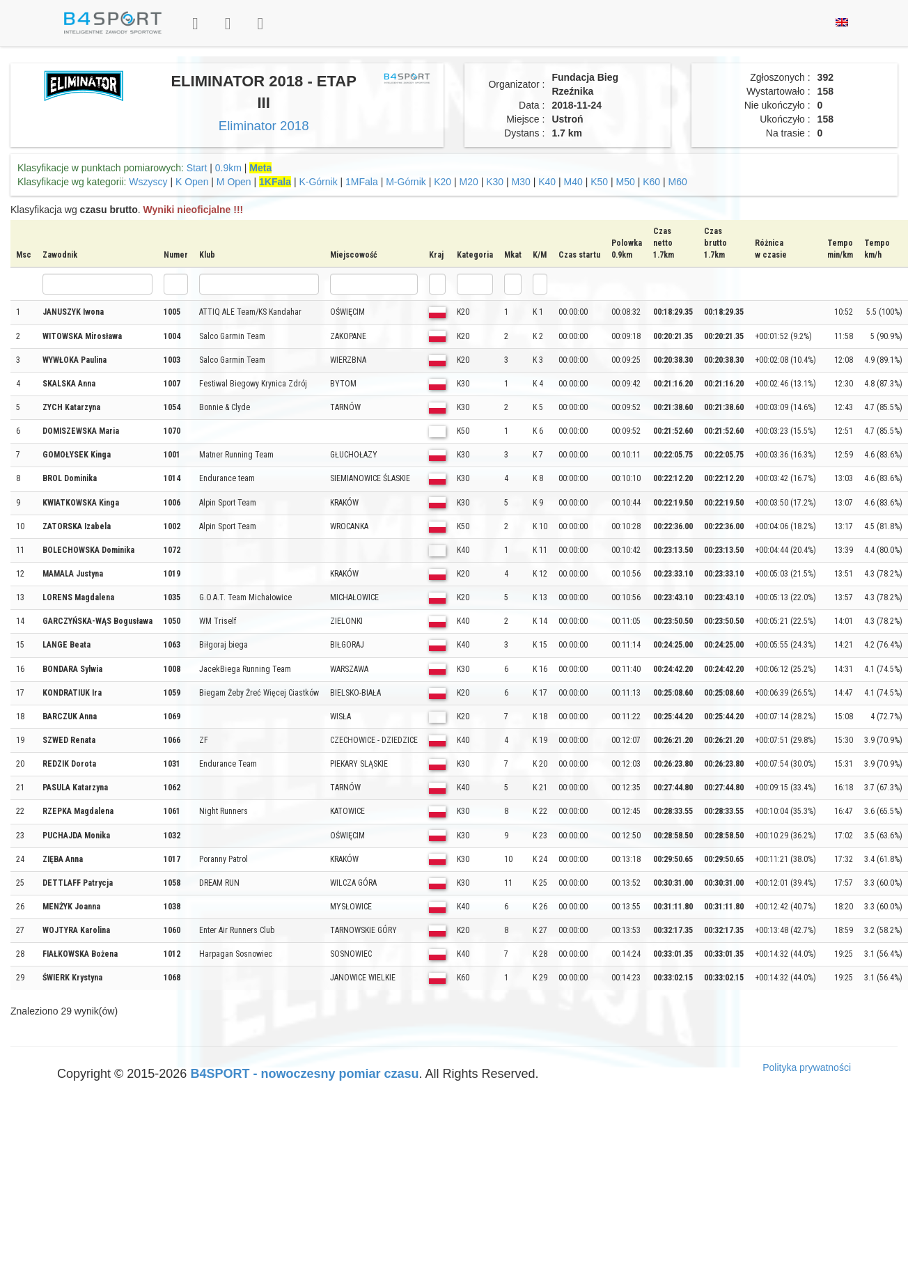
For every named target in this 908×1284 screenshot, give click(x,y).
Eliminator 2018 (264, 125)
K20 (442, 181)
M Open (234, 181)
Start (197, 167)
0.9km (228, 167)
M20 (469, 181)
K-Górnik (318, 181)
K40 (547, 181)
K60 (651, 181)
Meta (260, 167)
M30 (521, 181)
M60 (677, 181)
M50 (625, 181)
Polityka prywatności (806, 1067)
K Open (191, 181)
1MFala (361, 181)
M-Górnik (406, 181)
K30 (494, 181)
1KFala (275, 181)
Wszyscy (148, 181)
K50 (599, 181)
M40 (573, 181)
